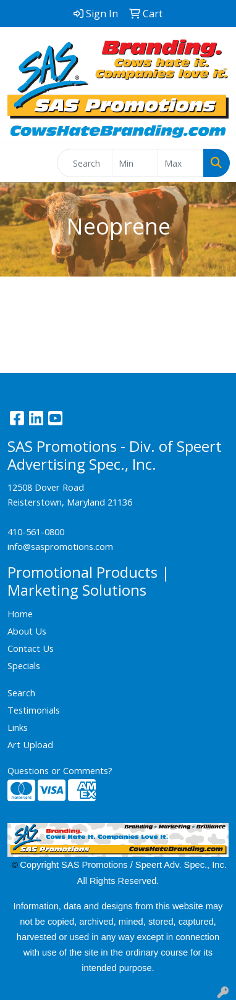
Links (17, 727)
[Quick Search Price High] (181, 163)
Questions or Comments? (59, 770)
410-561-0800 (35, 531)
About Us (26, 631)
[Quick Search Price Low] (135, 163)
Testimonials (33, 710)
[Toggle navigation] (19, 163)
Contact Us (30, 648)
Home (20, 613)
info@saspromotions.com (60, 546)
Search (21, 692)
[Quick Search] (84, 163)
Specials (23, 665)
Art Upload (30, 744)
